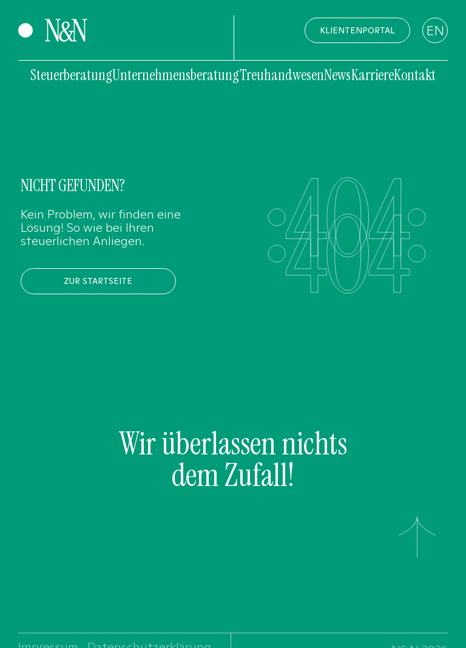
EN (435, 30)
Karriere (372, 75)
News (337, 75)
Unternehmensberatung (175, 75)
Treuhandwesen (282, 75)
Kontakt (415, 75)
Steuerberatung (71, 75)
